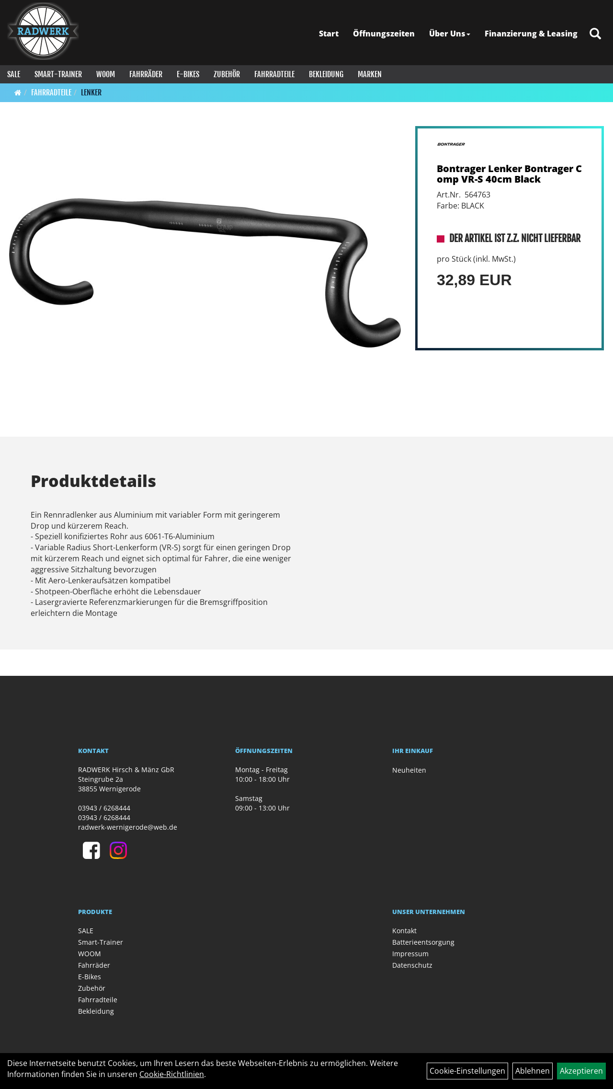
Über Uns (449, 33)
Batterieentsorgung (423, 942)
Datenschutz (412, 965)
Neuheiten (409, 770)
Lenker (91, 92)
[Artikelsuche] (595, 34)
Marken (370, 74)
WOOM (105, 74)
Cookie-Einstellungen (467, 1071)
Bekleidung (326, 74)
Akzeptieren (581, 1071)
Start (329, 33)
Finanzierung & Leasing (531, 33)
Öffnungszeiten (384, 33)
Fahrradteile (274, 74)
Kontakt (404, 930)
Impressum (410, 953)
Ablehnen (532, 1071)
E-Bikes (188, 74)
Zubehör (227, 74)
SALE (13, 74)
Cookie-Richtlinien (171, 1074)
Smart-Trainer (58, 74)
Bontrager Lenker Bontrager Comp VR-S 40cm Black (509, 173)
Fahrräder (145, 74)
